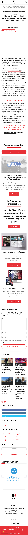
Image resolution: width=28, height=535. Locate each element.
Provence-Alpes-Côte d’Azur (18, 6)
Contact (22, 529)
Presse (17, 529)
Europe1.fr (17, 27)
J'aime (24, 409)
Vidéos (22, 11)
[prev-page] (2, 402)
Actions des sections (6, 6)
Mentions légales (11, 528)
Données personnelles (8, 529)
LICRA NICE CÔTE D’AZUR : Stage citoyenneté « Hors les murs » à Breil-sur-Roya (6, 389)
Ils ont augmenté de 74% (14, 71)
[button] (26, 2)
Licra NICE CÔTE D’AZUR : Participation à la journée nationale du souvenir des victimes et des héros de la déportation (20, 392)
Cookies (18, 528)
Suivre (23, 413)
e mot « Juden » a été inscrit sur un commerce (13, 80)
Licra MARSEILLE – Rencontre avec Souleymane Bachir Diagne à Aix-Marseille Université (20, 371)
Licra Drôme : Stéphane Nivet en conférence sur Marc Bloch (7, 370)
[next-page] (5, 402)
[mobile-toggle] (2, 2)
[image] (14, 164)
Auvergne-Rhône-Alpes (6, 365)
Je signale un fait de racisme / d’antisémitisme (14, 531)
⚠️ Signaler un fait (7, 532)
